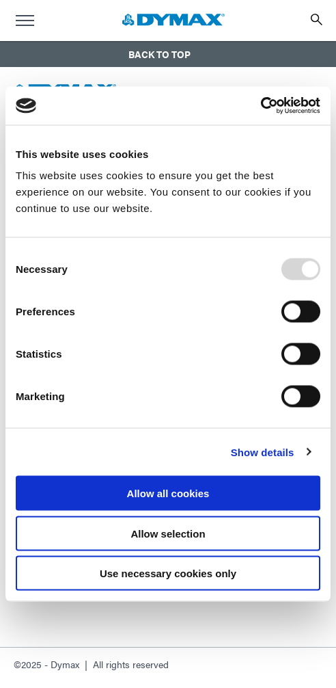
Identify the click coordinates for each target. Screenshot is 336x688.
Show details (262, 452)
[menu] (25, 20)
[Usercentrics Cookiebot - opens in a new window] (260, 106)
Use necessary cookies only (168, 573)
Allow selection (167, 533)
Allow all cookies (168, 493)
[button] (168, 54)
